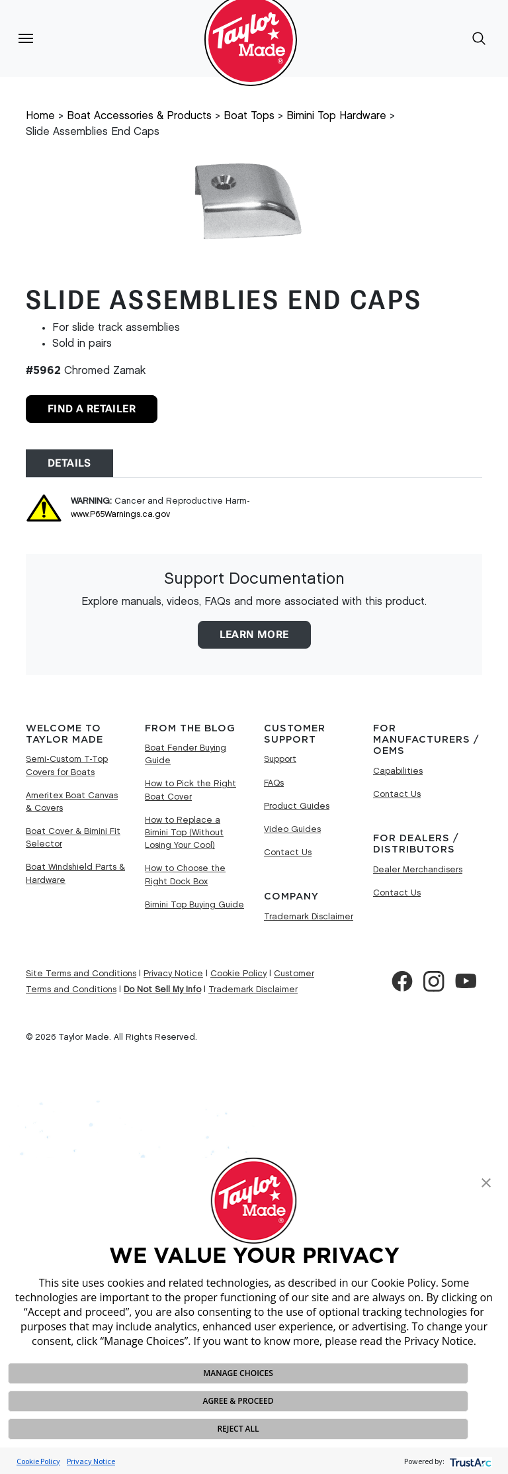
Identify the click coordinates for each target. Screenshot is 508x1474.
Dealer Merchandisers (417, 870)
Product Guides (296, 806)
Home (40, 116)
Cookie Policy (38, 1461)
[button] (486, 1181)
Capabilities (398, 771)
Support (280, 759)
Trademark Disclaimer (308, 917)
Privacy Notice (91, 1461)
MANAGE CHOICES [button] (238, 1373)
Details (69, 463)
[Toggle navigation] (26, 38)
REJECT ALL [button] (238, 1428)
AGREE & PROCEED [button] (237, 1400)
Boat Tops (249, 116)
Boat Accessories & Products (139, 116)
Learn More (254, 634)
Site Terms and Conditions (81, 974)
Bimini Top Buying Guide (194, 905)
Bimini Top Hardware (336, 116)
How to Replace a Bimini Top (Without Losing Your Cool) (184, 832)
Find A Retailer (92, 408)
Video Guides (292, 829)
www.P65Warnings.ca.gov (120, 514)
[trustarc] (469, 1461)
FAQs (274, 783)
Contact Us (288, 852)
